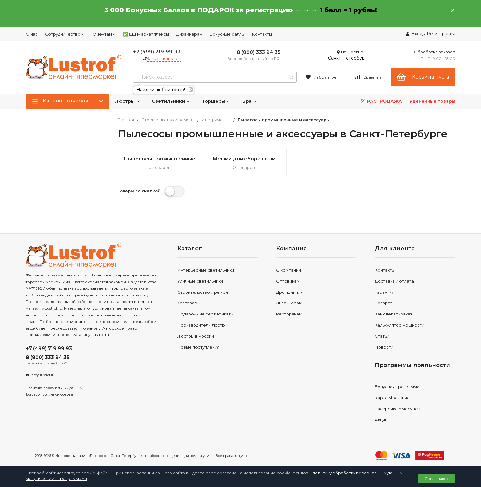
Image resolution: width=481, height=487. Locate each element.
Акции (381, 419)
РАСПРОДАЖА (381, 101)
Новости (384, 347)
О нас (32, 34)
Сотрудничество (64, 34)
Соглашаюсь (437, 478)
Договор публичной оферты (49, 394)
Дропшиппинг (290, 292)
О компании (288, 270)
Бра (249, 101)
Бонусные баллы (227, 34)
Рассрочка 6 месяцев (397, 408)
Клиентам (103, 34)
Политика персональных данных (54, 388)
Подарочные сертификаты (205, 313)
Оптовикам (288, 281)
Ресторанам (289, 313)
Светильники (171, 101)
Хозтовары (188, 302)
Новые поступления (198, 347)
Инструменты (216, 120)
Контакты (262, 34)
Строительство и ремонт (167, 120)
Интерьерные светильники (205, 270)
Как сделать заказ (393, 313)
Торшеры (216, 101)
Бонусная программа (397, 386)
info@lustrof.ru (42, 375)
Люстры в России (195, 336)
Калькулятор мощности (399, 325)
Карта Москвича (392, 397)
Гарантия (384, 292)
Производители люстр (201, 325)
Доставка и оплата (394, 281)
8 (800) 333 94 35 (259, 52)
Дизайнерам (189, 34)
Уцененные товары (432, 101)
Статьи (382, 336)
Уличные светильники (200, 281)
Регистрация (441, 34)
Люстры (127, 101)
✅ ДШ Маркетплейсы (146, 34)
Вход (417, 34)
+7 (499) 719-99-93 (157, 52)
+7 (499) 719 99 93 (49, 348)
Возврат (383, 302)
